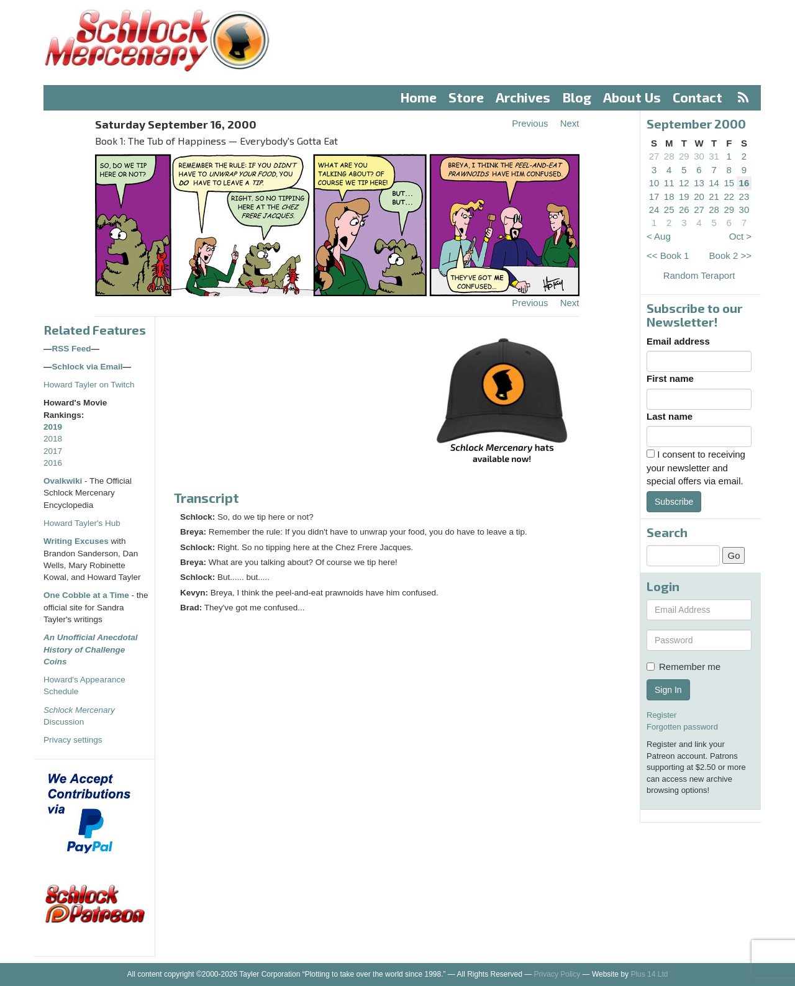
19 (684, 196)
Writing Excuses (76, 541)
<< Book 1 (668, 255)
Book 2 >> (730, 255)
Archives (523, 97)
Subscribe (674, 502)
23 (744, 196)
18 (669, 196)
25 (669, 209)
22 (729, 196)
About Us (632, 97)
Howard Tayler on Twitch (89, 384)
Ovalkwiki (63, 481)
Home (419, 97)
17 (654, 196)
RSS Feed (71, 348)
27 (654, 156)
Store (466, 97)
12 (684, 183)
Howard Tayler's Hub (81, 523)
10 (654, 183)
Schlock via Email (87, 366)
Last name (670, 416)
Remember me (683, 666)
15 (729, 183)
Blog (577, 97)
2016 (52, 463)
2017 (52, 451)
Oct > (740, 236)
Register (661, 715)
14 (714, 183)
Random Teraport (699, 275)
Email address (678, 341)
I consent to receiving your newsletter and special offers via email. (696, 467)
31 (714, 156)
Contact (697, 97)
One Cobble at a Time (86, 595)
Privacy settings (72, 739)
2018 (52, 438)
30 (699, 156)
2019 (52, 427)
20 (699, 196)
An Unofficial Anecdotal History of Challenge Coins (90, 649)
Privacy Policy (557, 974)
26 (684, 209)
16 (744, 183)
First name (670, 378)
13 (699, 183)
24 (654, 209)
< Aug (659, 236)
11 (669, 183)
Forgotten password (682, 726)
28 (669, 156)
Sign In (668, 690)
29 (684, 156)
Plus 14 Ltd (649, 974)
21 (714, 196)
